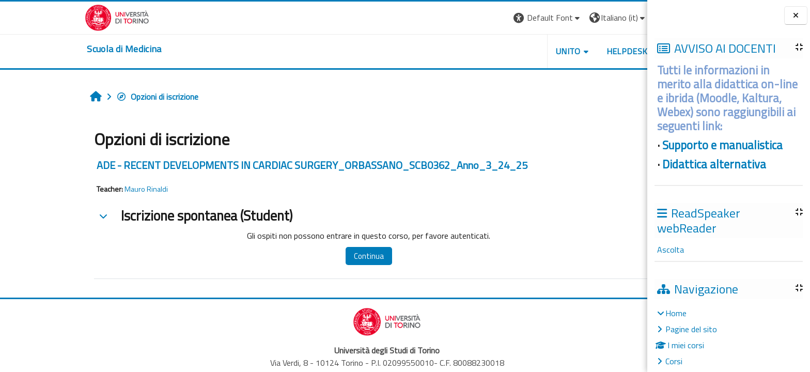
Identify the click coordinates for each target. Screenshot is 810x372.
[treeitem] (728, 337)
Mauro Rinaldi (83, 189)
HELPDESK (563, 51)
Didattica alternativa (714, 164)
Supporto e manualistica (722, 145)
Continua (305, 256)
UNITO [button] (504, 51)
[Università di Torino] (54, 16)
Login (608, 17)
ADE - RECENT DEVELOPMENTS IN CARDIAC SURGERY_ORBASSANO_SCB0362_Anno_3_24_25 (249, 165)
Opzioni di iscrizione (94, 96)
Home (676, 313)
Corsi (673, 361)
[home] (61, 49)
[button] (484, 18)
